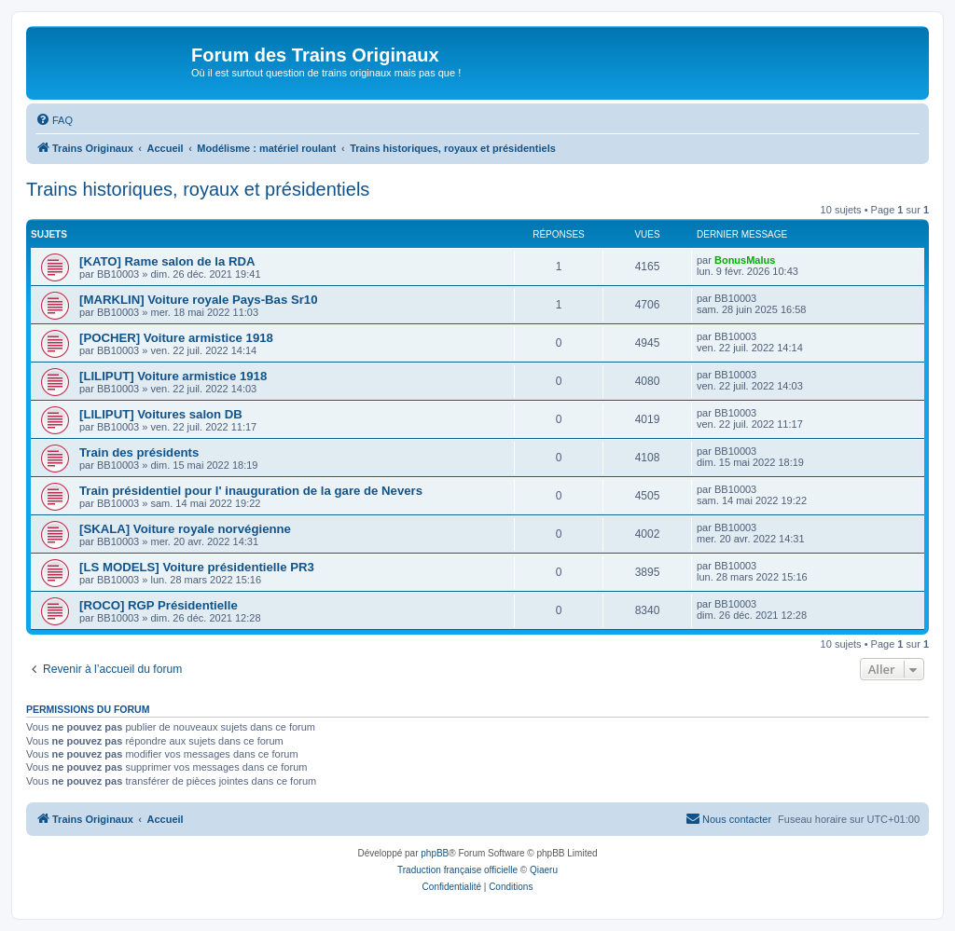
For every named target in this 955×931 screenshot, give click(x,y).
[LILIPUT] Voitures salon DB (160, 414)
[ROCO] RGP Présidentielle (158, 605)
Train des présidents (139, 452)
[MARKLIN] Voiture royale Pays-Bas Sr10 (198, 300)
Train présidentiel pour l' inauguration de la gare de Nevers (250, 491)
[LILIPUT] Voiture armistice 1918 (173, 376)
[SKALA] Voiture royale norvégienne (185, 529)
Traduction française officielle (457, 870)
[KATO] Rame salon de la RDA (167, 261)
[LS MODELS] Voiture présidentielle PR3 (196, 567)
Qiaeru (544, 870)
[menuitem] (54, 120)
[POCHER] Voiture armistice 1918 (176, 338)
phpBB (435, 853)
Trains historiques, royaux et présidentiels (197, 189)
